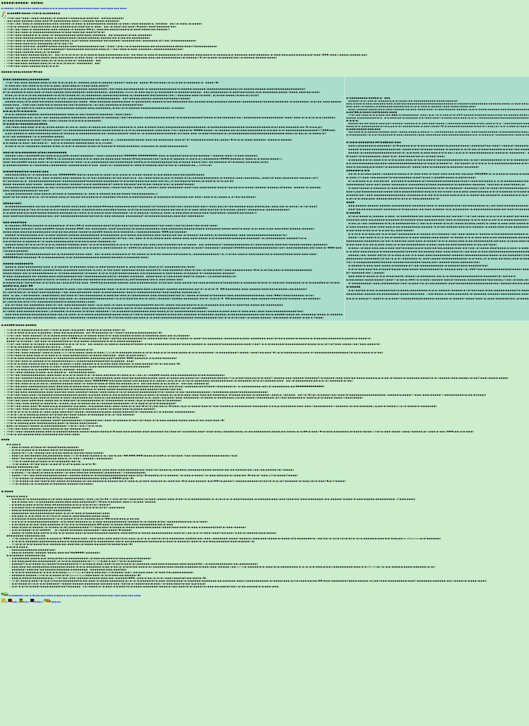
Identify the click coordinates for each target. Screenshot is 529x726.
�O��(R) (36, 602)
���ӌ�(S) (52, 602)
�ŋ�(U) (24, 602)
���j (29, 8)
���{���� (107, 8)
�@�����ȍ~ (8, 8)
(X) (4, 602)
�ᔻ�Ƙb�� (20, 8)
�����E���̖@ (92, 8)
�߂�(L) (13, 602)
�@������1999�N (19, 595)
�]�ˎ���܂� (267, 454)
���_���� (120, 8)
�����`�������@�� (267, 475)
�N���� (44, 8)
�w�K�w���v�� (59, 8)
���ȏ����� (76, 8)
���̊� (35, 8)
